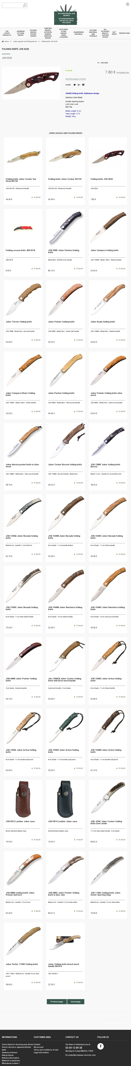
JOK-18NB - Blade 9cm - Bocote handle (20, 331)
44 (9, 199)
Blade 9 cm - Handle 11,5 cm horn (18, 902)
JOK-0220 (94, 188)
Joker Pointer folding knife (61, 322)
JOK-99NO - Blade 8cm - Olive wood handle (64, 403)
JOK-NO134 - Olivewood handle (59, 188)
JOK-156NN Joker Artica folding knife (106, 751)
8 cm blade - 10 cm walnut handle (60, 617)
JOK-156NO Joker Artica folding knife (106, 680)
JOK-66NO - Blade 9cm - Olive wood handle (106, 403)
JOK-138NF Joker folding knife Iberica (105, 466)
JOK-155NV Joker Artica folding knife (63, 751)
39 (51, 342)
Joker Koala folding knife (103, 322)
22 (51, 984)
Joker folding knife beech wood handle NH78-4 (63, 965)
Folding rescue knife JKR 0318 (20, 250)
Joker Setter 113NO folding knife (22, 964)
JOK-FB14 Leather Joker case (62, 821)
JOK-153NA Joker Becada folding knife (22, 537)
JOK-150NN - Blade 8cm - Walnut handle (105, 331)
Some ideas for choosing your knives (17, 1044)
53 (9, 342)
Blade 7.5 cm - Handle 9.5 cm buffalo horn (106, 474)
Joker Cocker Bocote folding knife (65, 465)
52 (51, 556)
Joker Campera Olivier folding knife (20, 394)
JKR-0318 (9, 260)
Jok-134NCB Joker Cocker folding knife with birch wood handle (64, 680)
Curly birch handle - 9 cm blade (59, 688)
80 (51, 270)
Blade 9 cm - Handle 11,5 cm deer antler (62, 902)
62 (9, 556)
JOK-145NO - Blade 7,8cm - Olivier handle (21, 403)
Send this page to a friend (76, 79)
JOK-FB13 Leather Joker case (20, 821)
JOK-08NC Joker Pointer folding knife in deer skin (63, 894)
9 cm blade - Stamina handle (16, 688)
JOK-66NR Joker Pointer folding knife (21, 680)
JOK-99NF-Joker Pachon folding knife (63, 251)
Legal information (41, 1052)
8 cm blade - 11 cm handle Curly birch (19, 759)
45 (94, 556)
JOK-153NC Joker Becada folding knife (22, 608)
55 (94, 342)
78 (94, 485)
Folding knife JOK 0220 (15, 49)
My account (38, 1047)
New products (8, 1055)
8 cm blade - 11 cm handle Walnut (60, 545)
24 (94, 270)
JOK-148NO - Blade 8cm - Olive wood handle (22, 474)
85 (51, 913)
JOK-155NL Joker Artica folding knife (21, 751)
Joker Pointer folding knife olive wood (106, 394)
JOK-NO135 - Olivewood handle (17, 188)
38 (9, 485)
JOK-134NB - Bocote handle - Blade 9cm (63, 474)
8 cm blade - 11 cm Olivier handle (103, 545)
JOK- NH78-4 (53, 974)
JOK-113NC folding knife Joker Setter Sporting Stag (106, 894)
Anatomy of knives (9, 1052)
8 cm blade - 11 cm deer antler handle (19, 617)
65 (9, 770)
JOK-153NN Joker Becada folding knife (64, 537)
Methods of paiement (11, 1061)
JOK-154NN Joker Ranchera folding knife (65, 608)
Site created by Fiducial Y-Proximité (115, 1023)
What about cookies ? (11, 1063)
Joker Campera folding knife (104, 250)
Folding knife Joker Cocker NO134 (64, 179)
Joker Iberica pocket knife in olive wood (22, 466)
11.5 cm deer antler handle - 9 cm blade (105, 831)
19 (9, 841)
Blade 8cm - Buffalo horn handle (60, 260)
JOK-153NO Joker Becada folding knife (107, 537)
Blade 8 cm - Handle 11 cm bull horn (19, 545)
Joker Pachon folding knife (61, 393)
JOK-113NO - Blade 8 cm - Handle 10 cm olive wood (22, 975)
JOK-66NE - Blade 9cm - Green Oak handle (63, 331)
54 (51, 699)
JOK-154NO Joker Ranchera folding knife (108, 608)
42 (51, 199)
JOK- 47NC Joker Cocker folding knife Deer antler (106, 822)
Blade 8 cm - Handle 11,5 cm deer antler (105, 902)
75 (9, 627)
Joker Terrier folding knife (19, 322)
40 (51, 413)
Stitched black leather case (58, 831)
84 (94, 841)
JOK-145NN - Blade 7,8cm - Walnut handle (106, 260)
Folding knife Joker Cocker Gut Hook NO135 (21, 180)
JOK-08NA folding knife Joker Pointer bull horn (20, 894)
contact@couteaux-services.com (82, 1055)
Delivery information (10, 1058)
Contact (37, 1044)
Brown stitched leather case (16, 831)
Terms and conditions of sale (46, 1050)
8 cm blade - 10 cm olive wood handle (104, 617)
